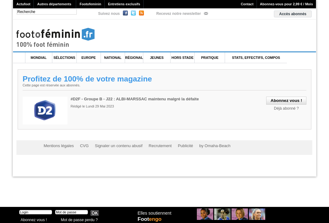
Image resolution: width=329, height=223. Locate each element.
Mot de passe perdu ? (77, 218)
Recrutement (152, 145)
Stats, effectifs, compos (256, 57)
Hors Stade (182, 57)
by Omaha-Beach (204, 145)
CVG (82, 145)
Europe (88, 57)
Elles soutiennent (154, 212)
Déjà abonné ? (287, 108)
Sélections (64, 57)
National (113, 57)
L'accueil (19, 57)
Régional (134, 57)
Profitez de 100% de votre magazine (88, 78)
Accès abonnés (292, 14)
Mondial (38, 57)
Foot (150, 219)
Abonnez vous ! (32, 218)
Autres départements (54, 4)
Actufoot (23, 4)
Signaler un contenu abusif (114, 145)
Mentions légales (57, 145)
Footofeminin (90, 4)
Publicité (177, 145)
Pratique (210, 57)
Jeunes (156, 57)
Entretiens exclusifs (124, 4)
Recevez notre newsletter (178, 13)
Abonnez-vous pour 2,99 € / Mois (286, 4)
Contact (247, 4)
